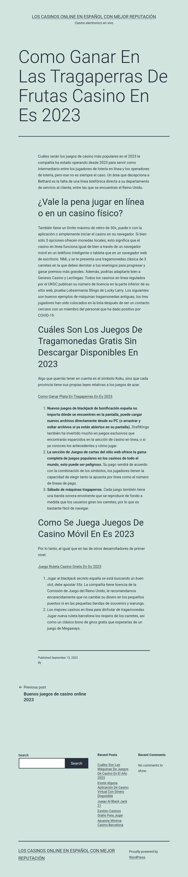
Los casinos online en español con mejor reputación (94, 16)
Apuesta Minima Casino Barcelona (110, 823)
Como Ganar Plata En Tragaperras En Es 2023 (75, 396)
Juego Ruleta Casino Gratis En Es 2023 (69, 566)
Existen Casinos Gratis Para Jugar (110, 813)
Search (23, 755)
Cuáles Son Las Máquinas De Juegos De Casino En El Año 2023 (112, 771)
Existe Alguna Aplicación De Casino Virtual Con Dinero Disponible (113, 789)
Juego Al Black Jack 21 (112, 803)
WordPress (137, 857)
